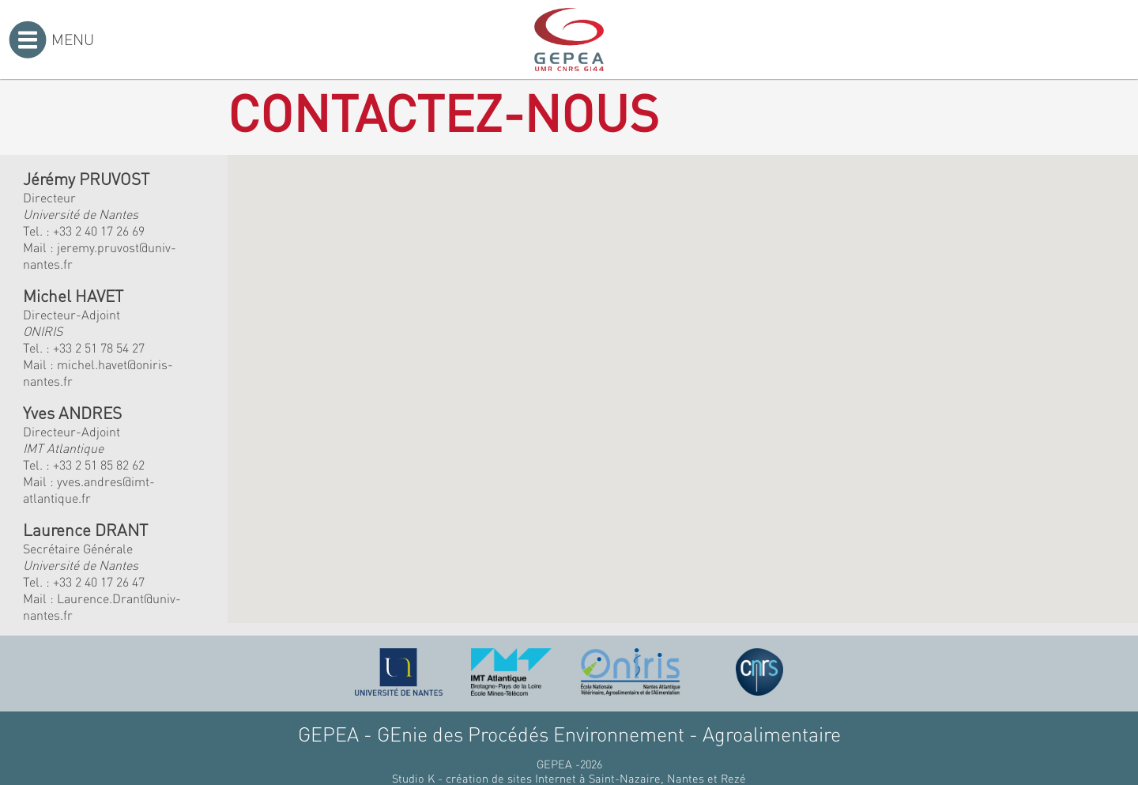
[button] (470, 335)
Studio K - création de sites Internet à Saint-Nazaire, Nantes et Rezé (569, 778)
